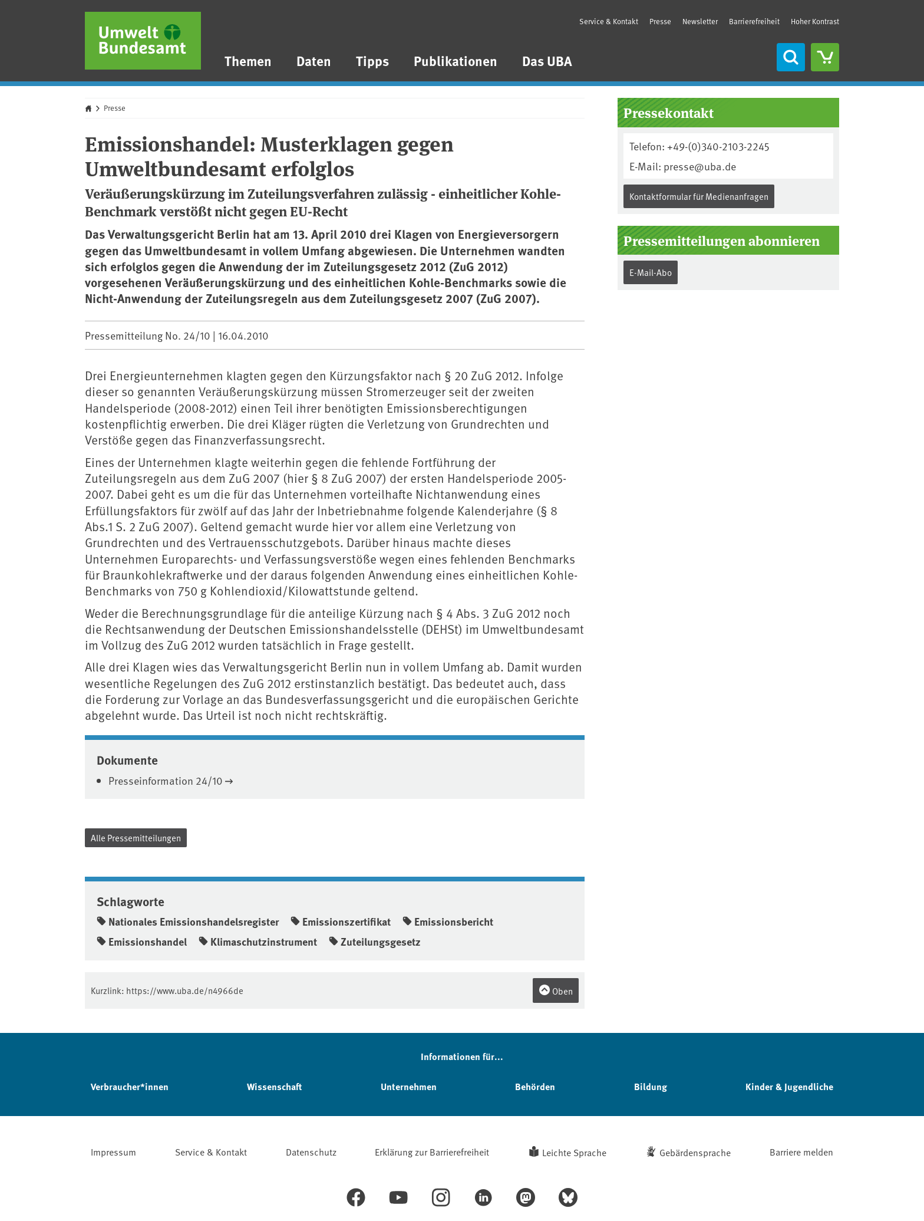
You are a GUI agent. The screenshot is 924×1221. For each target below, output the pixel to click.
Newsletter (700, 21)
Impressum (113, 1151)
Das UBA (547, 60)
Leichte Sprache (574, 1152)
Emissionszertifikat (341, 921)
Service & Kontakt (608, 21)
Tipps (372, 60)
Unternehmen (409, 1086)
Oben (556, 990)
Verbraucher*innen (130, 1086)
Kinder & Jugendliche (789, 1086)
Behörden (535, 1086)
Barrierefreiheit (754, 21)
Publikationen (455, 60)
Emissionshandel (142, 941)
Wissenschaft (274, 1086)
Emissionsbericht (447, 921)
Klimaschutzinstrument (258, 941)
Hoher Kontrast (815, 22)
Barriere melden (801, 1151)
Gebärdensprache (695, 1152)
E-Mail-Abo (650, 272)
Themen (248, 60)
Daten (313, 60)
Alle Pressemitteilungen (136, 837)
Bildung (650, 1086)
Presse (660, 21)
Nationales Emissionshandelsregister (188, 921)
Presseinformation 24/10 (165, 780)
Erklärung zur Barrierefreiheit (432, 1151)
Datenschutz (311, 1151)
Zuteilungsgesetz (375, 941)
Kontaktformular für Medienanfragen (698, 196)
